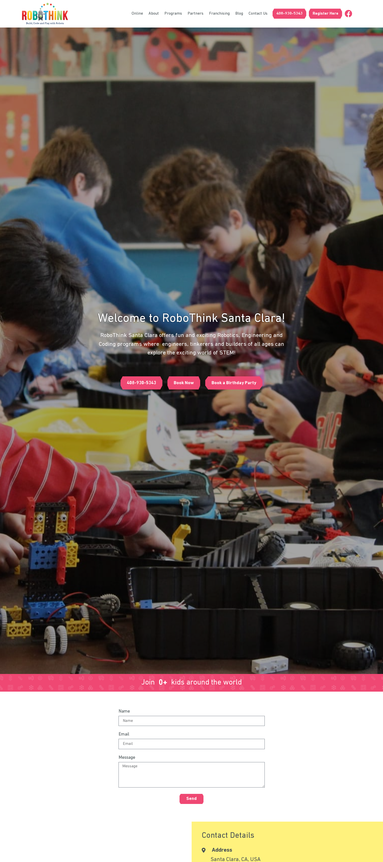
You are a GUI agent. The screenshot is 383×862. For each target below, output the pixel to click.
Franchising (219, 14)
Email (124, 734)
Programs (173, 14)
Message (127, 757)
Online (137, 14)
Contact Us (258, 14)
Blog (239, 14)
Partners (195, 14)
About (154, 14)
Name (124, 711)
